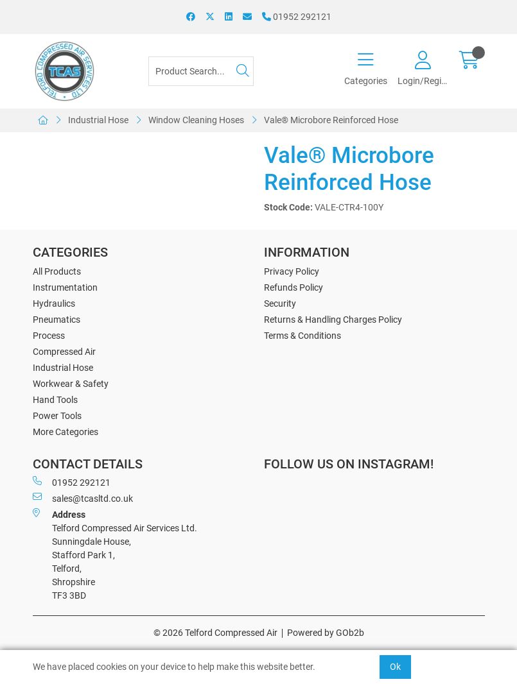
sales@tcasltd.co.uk (83, 498)
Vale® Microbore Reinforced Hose (331, 120)
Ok (395, 667)
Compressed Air (64, 351)
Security (280, 303)
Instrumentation (65, 287)
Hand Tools (55, 400)
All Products (57, 271)
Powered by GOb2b (325, 633)
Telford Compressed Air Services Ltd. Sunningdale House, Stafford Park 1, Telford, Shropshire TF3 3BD (115, 554)
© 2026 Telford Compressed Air (215, 633)
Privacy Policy (291, 271)
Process (49, 335)
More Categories (65, 432)
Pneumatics (56, 319)
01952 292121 (296, 17)
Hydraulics (54, 303)
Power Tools (57, 416)
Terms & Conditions (302, 335)
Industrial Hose (98, 120)
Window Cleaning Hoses (196, 120)
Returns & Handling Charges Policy (333, 319)
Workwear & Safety (71, 384)
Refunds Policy (293, 287)
